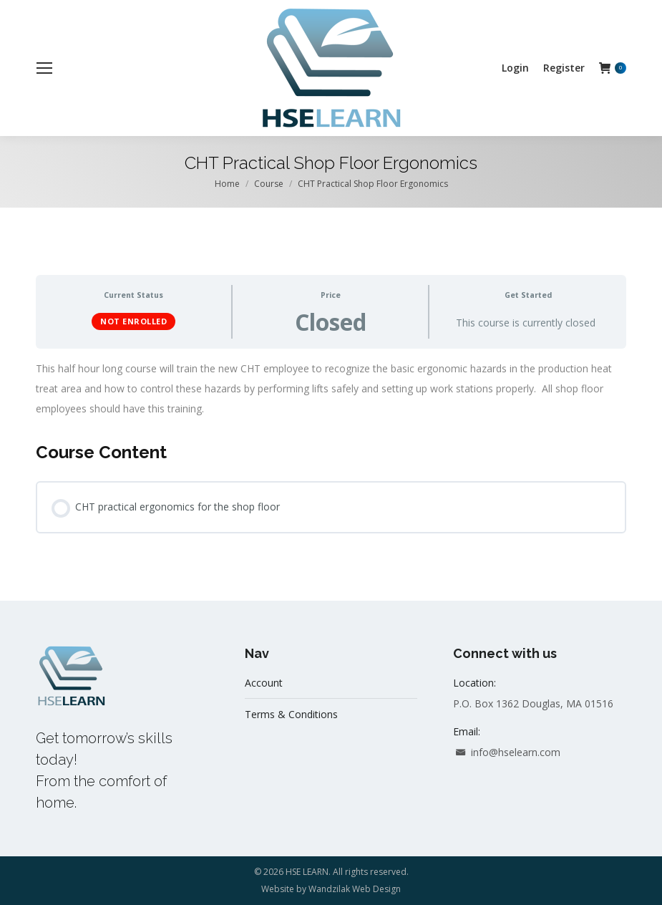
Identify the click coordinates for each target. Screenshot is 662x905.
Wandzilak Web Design (354, 889)
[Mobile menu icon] (44, 68)
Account (264, 682)
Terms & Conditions (291, 714)
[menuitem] (515, 68)
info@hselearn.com (506, 752)
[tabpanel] (331, 389)
